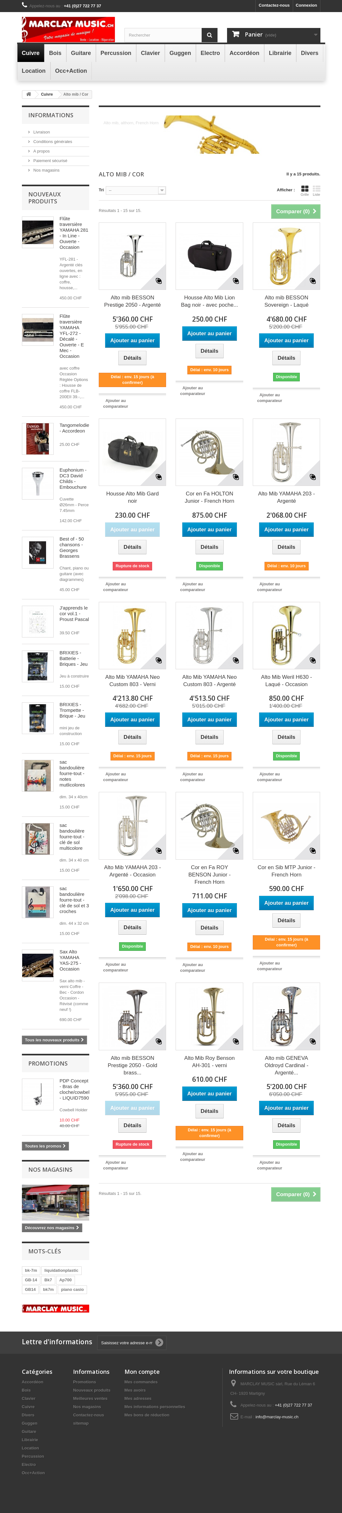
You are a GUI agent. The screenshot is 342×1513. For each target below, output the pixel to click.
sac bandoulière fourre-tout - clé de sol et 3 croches (74, 900)
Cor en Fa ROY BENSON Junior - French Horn (209, 874)
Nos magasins (46, 170)
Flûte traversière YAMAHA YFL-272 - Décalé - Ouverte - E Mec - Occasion (72, 336)
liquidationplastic (61, 1270)
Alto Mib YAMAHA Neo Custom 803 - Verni (132, 680)
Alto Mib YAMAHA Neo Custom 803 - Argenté (209, 680)
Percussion (33, 1456)
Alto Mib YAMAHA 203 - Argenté (286, 497)
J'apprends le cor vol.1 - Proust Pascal (74, 613)
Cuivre (28, 1406)
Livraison (41, 132)
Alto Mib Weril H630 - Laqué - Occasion (286, 680)
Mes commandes (141, 1382)
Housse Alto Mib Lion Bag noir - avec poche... (209, 301)
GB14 (30, 1289)
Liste (316, 190)
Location (30, 1448)
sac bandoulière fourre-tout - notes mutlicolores (72, 773)
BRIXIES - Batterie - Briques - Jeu (74, 658)
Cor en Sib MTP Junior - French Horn (286, 871)
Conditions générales (52, 141)
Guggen (29, 1423)
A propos (41, 151)
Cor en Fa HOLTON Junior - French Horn (209, 497)
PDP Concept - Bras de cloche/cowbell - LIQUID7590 (75, 1089)
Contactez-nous (274, 5)
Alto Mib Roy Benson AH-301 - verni (209, 1061)
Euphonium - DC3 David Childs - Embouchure (73, 478)
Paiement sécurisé (50, 160)
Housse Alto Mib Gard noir (132, 497)
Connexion (306, 5)
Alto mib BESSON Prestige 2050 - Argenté (132, 301)
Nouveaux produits (44, 197)
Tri (101, 189)
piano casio (72, 1289)
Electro (29, 1464)
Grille (305, 190)
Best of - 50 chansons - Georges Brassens (72, 547)
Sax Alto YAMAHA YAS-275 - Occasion (70, 960)
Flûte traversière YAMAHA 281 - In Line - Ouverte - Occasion (74, 233)
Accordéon (33, 1382)
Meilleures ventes (90, 1398)
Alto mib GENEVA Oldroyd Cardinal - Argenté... (286, 1065)
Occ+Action (33, 1472)
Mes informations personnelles (154, 1406)
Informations (50, 115)
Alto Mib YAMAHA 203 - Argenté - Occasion (132, 871)
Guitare (29, 1431)
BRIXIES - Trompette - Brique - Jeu (72, 710)
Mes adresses (137, 1398)
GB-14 (31, 1280)
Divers (28, 1415)
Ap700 (65, 1280)
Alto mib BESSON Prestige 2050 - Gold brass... (132, 1065)
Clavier (29, 1398)
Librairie (30, 1439)
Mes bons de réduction (147, 1415)
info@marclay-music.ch (277, 1416)
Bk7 (48, 1280)
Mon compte (142, 1371)
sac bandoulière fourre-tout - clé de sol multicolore (72, 836)
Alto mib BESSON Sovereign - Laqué (287, 301)
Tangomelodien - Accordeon (76, 427)
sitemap (81, 1423)
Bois (26, 1390)
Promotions (48, 1063)
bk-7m (31, 1270)
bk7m (48, 1289)
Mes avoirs (135, 1390)
